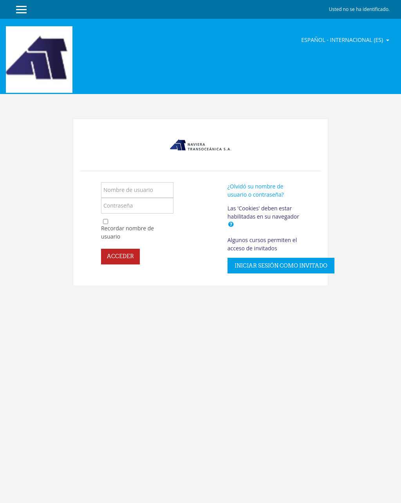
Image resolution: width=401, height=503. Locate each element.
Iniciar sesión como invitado (281, 265)
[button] (231, 224)
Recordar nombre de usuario (127, 232)
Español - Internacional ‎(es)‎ (343, 39)
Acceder (120, 256)
